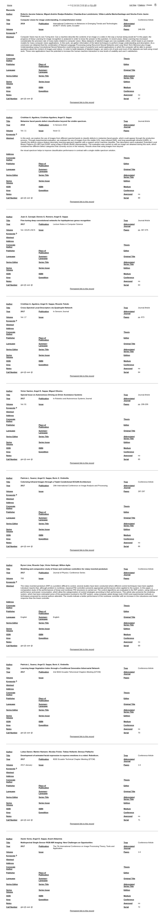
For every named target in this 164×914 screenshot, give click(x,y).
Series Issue (44, 82)
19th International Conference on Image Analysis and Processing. (80, 486)
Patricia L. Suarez (28, 478)
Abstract (10, 37)
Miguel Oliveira (55, 391)
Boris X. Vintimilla (60, 478)
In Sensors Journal (61, 311)
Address (10, 55)
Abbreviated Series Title (129, 77)
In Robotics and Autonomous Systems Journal (72, 399)
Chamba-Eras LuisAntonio (85, 14)
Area (8, 91)
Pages (126, 29)
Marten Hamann (41, 752)
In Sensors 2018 (60, 125)
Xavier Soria (26, 839)
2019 (23, 24)
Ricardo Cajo (38, 565)
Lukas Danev (26, 752)
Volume (9, 29)
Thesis (126, 59)
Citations (141, 5)
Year (8, 24)
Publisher (10, 64)
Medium (127, 87)
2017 (23, 224)
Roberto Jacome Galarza (32, 14)
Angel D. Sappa (65, 117)
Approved (128, 95)
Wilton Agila (64, 565)
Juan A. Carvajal (28, 217)
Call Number (11, 99)
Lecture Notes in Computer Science (68, 224)
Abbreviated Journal (129, 25)
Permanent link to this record (82, 102)
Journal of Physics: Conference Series (69, 573)
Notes (9, 95)
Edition (127, 82)
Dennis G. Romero (44, 217)
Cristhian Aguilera (48, 117)
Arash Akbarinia (55, 839)
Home (9, 5)
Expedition (43, 91)
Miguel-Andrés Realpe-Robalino (58, 14)
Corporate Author (10, 60)
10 (86, 5)
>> (88, 5)
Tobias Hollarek (70, 752)
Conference (129, 91)
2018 (23, 125)
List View (132, 5)
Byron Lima (26, 565)
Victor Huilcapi (51, 565)
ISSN (8, 87)
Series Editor (12, 76)
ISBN (41, 87)
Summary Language (43, 71)
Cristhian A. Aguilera (30, 117)
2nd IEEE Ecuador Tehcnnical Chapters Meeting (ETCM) (77, 672)
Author (9, 14)
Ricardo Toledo (62, 304)
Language (10, 70)
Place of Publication (44, 65)
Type (126, 20)
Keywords (10, 33)
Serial (126, 99)
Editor (126, 64)
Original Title (129, 70)
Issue (41, 29)
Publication (44, 24)
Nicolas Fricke (55, 752)
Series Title (44, 76)
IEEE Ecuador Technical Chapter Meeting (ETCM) (74, 759)
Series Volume (9, 83)
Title (8, 20)
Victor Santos (27, 391)
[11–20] (93, 5)
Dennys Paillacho (86, 752)
